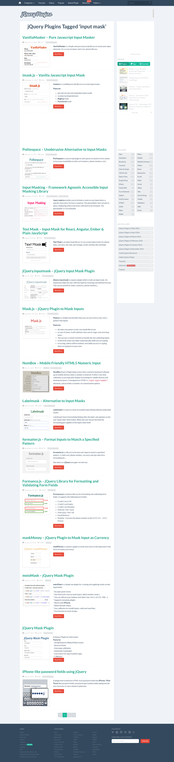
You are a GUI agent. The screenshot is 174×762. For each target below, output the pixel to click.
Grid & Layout (126, 199)
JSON (126, 207)
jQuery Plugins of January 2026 (135, 245)
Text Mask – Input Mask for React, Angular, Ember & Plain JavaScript (63, 231)
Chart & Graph (126, 169)
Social (144, 184)
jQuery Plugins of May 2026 (135, 228)
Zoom (144, 210)
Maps (126, 210)
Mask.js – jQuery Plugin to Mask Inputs (53, 309)
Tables (144, 188)
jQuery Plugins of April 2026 (135, 232)
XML (144, 207)
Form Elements (51, 42)
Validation (51, 490)
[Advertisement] (67, 129)
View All (142, 113)
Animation (126, 158)
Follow (97, 3)
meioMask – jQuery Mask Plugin (48, 575)
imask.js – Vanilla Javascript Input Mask (53, 75)
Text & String (63, 196)
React (144, 169)
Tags (133, 64)
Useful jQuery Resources (135, 253)
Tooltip (144, 199)
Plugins (123, 64)
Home (22, 732)
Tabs (144, 192)
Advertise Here (135, 54)
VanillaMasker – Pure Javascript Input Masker (58, 37)
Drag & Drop (126, 181)
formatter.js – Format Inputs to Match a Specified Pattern (60, 441)
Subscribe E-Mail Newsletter (29, 754)
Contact (135, 269)
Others (48, 543)
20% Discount (131, 265)
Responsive (144, 173)
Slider (144, 181)
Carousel (126, 166)
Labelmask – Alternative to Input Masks (53, 401)
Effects (126, 184)
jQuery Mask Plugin (38, 628)
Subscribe (145, 741)
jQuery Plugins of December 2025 (135, 249)
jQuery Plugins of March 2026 (135, 237)
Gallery (126, 196)
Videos (51, 3)
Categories (29, 3)
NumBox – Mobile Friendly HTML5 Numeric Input (61, 363)
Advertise (86, 2)
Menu (144, 154)
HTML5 (46, 368)
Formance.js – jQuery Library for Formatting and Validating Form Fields (60, 483)
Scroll (144, 177)
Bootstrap (126, 162)
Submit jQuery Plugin (135, 257)
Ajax (126, 154)
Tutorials (41, 3)
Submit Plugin (73, 3)
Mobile (144, 158)
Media (126, 214)
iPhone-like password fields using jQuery (54, 672)
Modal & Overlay (144, 162)
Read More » (59, 54)
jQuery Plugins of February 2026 (135, 241)
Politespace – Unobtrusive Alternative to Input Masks (64, 149)
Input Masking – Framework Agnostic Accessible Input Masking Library (65, 189)
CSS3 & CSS (126, 173)
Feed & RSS (126, 188)
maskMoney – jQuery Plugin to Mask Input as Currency (65, 538)
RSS (21, 749)
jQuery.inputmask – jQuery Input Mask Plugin (58, 271)
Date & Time (48, 633)
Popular (61, 3)
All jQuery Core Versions (28, 757)
